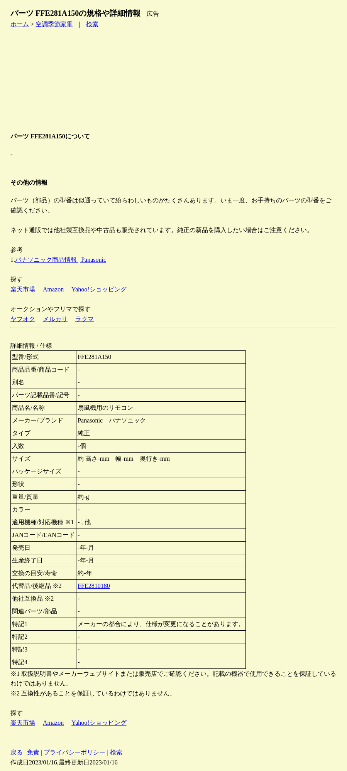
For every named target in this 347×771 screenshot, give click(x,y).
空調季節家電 (54, 24)
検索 (92, 24)
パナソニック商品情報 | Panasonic (60, 259)
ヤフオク (22, 319)
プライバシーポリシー (74, 752)
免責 (33, 752)
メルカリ (55, 319)
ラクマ (84, 319)
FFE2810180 (94, 585)
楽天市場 (22, 289)
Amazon (53, 289)
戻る (16, 752)
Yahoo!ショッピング (98, 289)
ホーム (19, 24)
